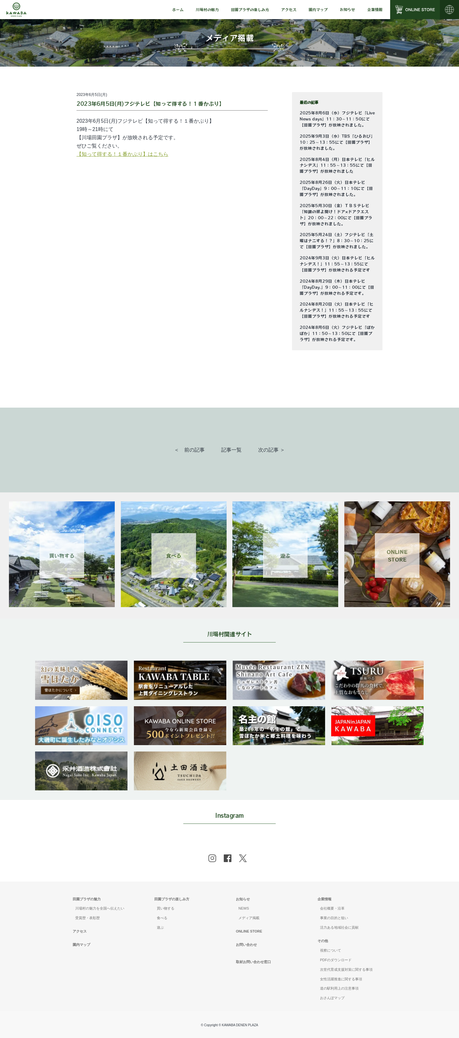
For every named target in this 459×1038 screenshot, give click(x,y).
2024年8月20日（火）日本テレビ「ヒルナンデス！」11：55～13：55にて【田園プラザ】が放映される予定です (337, 310)
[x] (243, 858)
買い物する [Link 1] (62, 555)
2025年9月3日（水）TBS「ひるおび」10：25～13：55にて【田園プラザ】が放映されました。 (337, 142)
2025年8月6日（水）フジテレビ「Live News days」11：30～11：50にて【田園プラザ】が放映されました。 (337, 119)
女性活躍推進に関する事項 (341, 979)
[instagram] (212, 858)
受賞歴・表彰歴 (87, 918)
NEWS (243, 908)
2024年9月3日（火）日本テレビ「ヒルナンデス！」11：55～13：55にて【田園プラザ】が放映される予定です (337, 264)
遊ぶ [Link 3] (285, 555)
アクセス (288, 9)
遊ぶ (160, 927)
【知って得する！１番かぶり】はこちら (122, 154)
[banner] (81, 664)
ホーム (178, 9)
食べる (162, 918)
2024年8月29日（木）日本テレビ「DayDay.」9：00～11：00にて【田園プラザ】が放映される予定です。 (337, 287)
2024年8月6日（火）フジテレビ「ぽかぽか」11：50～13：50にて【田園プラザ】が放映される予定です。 (337, 333)
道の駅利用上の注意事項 (339, 988)
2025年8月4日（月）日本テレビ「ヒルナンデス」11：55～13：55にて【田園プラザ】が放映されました (337, 165)
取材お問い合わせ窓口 (253, 962)
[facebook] (227, 858)
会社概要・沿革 (332, 908)
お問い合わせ (246, 945)
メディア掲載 (248, 918)
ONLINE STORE (249, 931)
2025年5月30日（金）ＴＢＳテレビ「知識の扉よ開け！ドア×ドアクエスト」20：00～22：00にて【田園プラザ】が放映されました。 (336, 215)
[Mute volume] (16, 10)
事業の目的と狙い (334, 918)
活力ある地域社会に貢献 (339, 927)
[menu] (178, 9)
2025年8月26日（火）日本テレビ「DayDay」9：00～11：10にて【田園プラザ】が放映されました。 (336, 188)
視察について (330, 950)
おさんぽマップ (332, 998)
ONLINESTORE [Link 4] (397, 555)
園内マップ (318, 9)
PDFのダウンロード (336, 960)
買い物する (165, 908)
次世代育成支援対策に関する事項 (346, 969)
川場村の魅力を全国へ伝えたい (99, 908)
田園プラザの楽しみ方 (171, 899)
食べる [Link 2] (173, 555)
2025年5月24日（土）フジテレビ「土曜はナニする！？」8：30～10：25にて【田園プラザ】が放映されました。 (337, 241)
